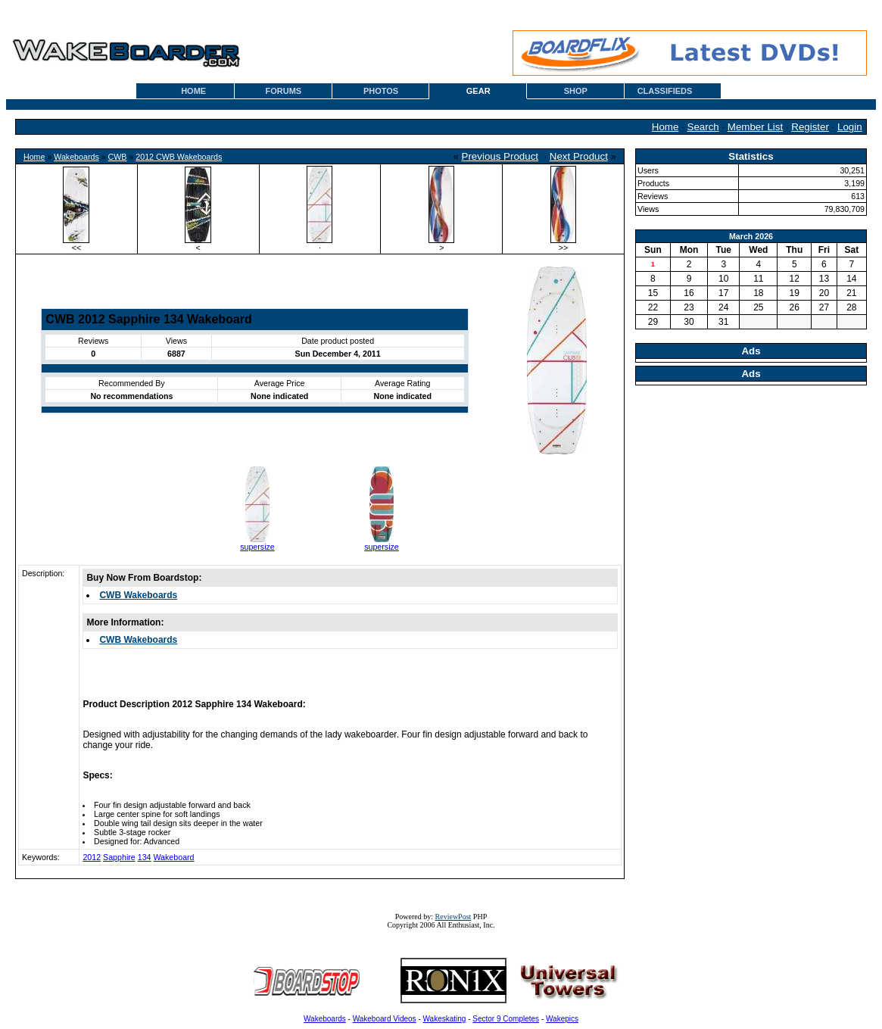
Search (703, 127)
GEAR (478, 90)
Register (810, 127)
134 (144, 857)
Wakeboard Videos (384, 1019)
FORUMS (284, 90)
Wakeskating (444, 1019)
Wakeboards (76, 156)
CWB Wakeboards (138, 595)
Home (665, 127)
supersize (257, 546)
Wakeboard (173, 857)
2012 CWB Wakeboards (179, 156)
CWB (117, 156)
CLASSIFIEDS (665, 90)
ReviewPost (453, 916)
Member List (755, 127)
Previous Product (500, 156)
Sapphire (119, 857)
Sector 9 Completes (505, 1019)
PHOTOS (380, 90)
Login (849, 127)
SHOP (575, 90)
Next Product (579, 156)
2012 (92, 857)
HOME (193, 90)
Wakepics (562, 1019)
